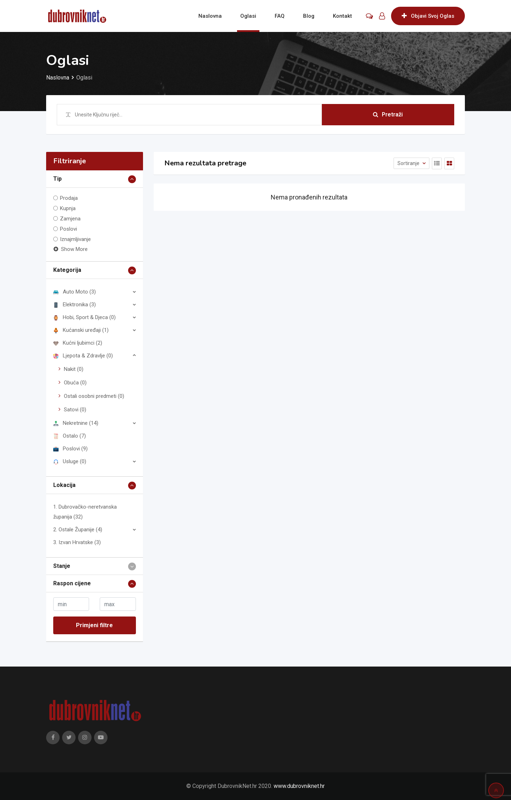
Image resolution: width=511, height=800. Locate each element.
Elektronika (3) (74, 304)
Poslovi (68, 229)
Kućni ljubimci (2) (77, 343)
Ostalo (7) (69, 436)
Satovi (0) (75, 409)
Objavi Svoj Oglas (428, 16)
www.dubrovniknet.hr (299, 786)
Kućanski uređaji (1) (81, 330)
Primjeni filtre (94, 625)
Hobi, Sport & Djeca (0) (84, 317)
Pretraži (388, 114)
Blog (308, 16)
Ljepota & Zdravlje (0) (83, 355)
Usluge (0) (69, 461)
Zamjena (70, 218)
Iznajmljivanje (75, 239)
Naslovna (210, 16)
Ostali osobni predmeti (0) (94, 396)
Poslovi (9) (70, 448)
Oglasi (248, 16)
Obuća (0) (75, 382)
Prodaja (69, 198)
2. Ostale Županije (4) (77, 529)
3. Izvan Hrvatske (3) (77, 542)
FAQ (280, 16)
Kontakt (342, 16)
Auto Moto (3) (74, 292)
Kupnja (68, 208)
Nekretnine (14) (75, 423)
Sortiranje (409, 163)
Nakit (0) (73, 369)
